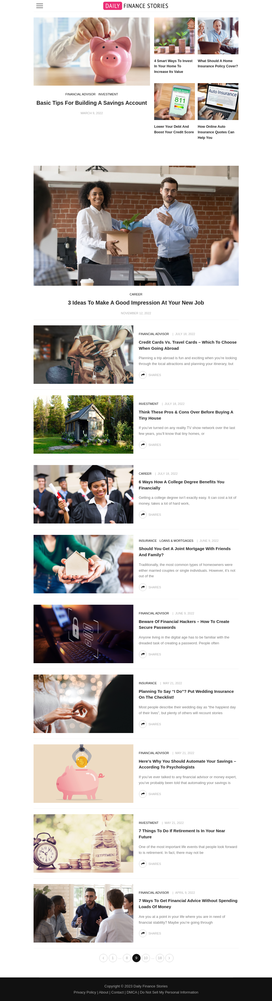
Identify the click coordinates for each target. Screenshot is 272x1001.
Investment (108, 94)
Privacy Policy (85, 992)
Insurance (148, 540)
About (103, 992)
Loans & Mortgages (176, 540)
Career (136, 294)
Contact (117, 992)
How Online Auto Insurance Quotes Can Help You (216, 132)
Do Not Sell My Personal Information (169, 992)
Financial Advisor (80, 94)
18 (160, 958)
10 (146, 958)
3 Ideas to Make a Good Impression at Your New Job (136, 303)
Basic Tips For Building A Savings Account (92, 103)
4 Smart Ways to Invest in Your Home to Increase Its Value (173, 66)
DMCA (132, 992)
